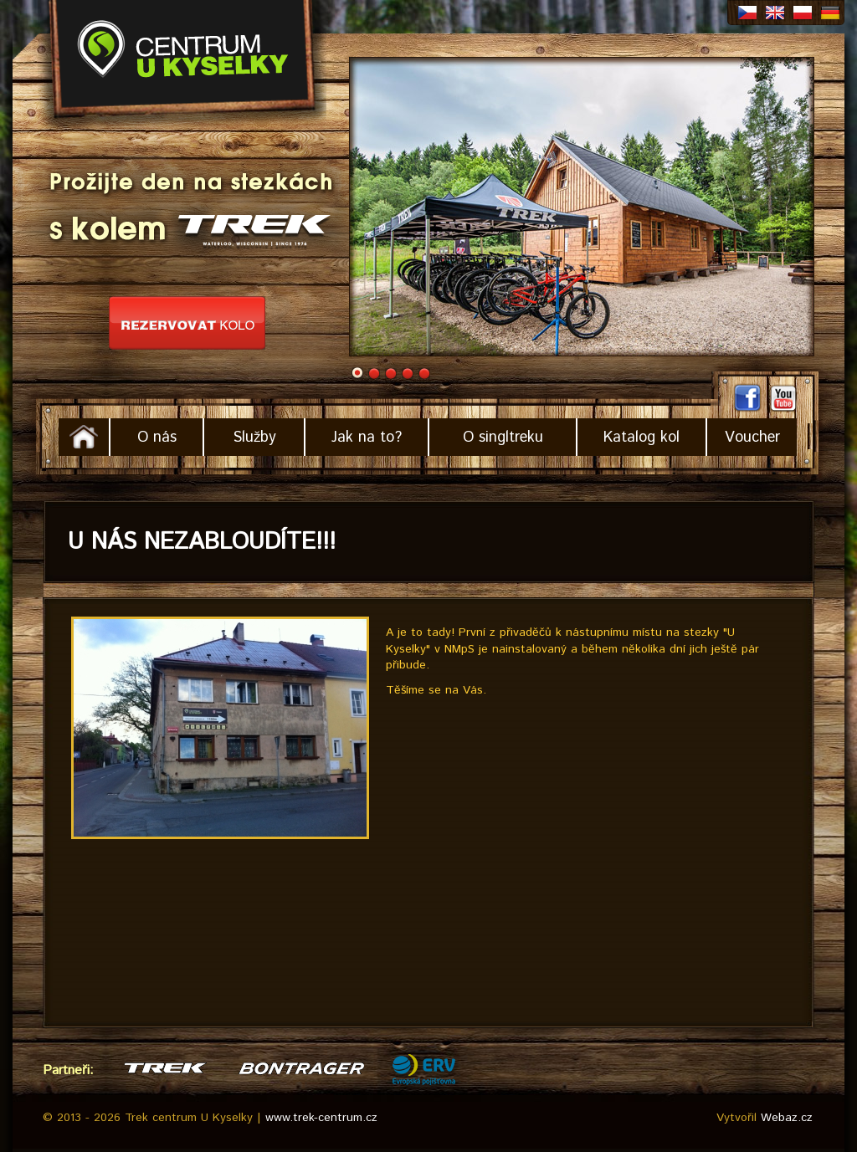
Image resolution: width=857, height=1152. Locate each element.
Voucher (752, 437)
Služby (254, 437)
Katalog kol (641, 437)
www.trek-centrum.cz (321, 1117)
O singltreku (503, 437)
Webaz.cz (787, 1117)
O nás (157, 437)
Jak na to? (366, 437)
